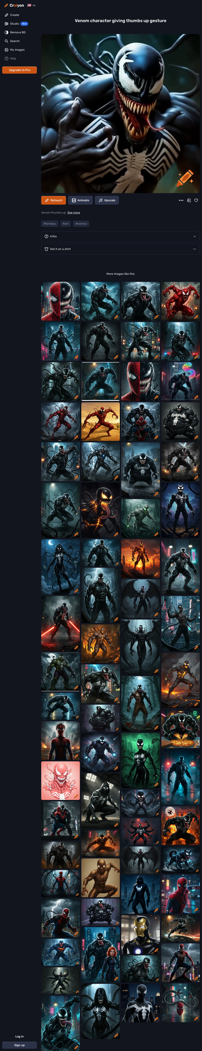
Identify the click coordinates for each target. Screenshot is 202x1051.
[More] (181, 200)
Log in (19, 1036)
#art (65, 223)
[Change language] (31, 5)
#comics (81, 223)
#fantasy (50, 223)
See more (73, 212)
